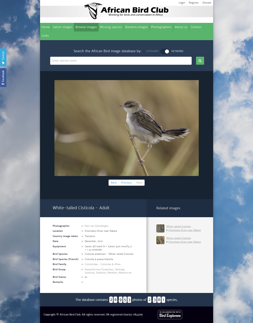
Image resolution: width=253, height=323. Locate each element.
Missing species (111, 27)
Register (194, 2)
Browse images (86, 27)
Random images (136, 27)
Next (139, 182)
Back (114, 182)
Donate (207, 2)
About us (181, 27)
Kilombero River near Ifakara (183, 230)
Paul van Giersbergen (96, 225)
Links (45, 36)
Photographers (161, 27)
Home (45, 27)
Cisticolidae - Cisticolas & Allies (102, 264)
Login (182, 2)
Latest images (62, 27)
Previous (126, 182)
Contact (196, 27)
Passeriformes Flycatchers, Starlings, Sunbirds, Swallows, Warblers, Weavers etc (108, 271)
